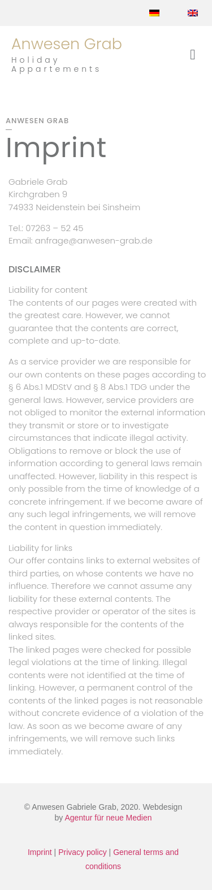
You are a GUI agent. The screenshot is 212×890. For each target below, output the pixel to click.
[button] (193, 55)
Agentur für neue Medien (108, 817)
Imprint (40, 852)
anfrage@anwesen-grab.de (94, 240)
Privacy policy (82, 852)
